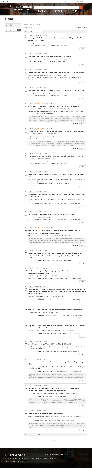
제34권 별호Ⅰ (53, 45)
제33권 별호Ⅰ (53, 95)
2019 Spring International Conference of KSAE (56, 371)
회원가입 (79, 1)
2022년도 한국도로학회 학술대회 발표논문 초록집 (58, 203)
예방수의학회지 (31, 235)
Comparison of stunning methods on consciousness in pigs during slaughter (54, 230)
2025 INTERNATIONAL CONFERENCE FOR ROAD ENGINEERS (62, 78)
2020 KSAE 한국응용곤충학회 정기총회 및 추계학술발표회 (58, 315)
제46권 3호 (39, 235)
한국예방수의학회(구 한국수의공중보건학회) (60, 235)
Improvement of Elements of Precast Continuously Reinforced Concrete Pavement (57, 72)
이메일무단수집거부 (65, 454)
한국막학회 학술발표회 (33, 61)
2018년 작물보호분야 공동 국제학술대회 (54, 396)
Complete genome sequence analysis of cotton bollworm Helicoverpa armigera (55, 309)
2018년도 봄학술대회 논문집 (53, 420)
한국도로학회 (31, 79)
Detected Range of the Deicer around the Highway (45, 413)
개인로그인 (74, 1)
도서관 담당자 (83, 454)
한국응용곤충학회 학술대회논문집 (36, 183)
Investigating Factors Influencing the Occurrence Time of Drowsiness (52, 214)
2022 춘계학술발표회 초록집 (51, 260)
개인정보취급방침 (55, 454)
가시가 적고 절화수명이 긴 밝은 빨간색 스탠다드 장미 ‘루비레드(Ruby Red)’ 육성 (48, 108)
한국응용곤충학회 (67, 183)
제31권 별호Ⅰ (53, 163)
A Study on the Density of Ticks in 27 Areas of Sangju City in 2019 (50, 344)
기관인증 (69, 1)
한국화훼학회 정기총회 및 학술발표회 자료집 (38, 45)
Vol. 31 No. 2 (37, 138)
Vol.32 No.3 (36, 114)
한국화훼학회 (64, 45)
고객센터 (84, 1)
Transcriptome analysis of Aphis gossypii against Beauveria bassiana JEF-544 (54, 253)
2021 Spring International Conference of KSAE (56, 278)
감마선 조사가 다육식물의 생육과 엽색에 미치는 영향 (41, 158)
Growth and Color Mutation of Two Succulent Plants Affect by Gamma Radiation (55, 156)
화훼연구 (30, 114)
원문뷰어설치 (75, 454)
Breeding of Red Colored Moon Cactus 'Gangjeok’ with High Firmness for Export (56, 131)
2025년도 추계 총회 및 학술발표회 (47, 61)
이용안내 (89, 1)
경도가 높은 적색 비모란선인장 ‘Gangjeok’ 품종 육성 (42, 133)
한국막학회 (62, 61)
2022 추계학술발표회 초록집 (51, 183)
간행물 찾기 (58, 11)
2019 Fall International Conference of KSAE (56, 333)
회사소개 (47, 454)
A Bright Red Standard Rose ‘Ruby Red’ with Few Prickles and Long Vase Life (55, 106)
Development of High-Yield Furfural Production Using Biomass (49, 56)
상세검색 (74, 11)
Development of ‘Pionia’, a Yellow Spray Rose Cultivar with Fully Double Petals (56, 90)
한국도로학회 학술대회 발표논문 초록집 (37, 78)
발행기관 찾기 (42, 11)
